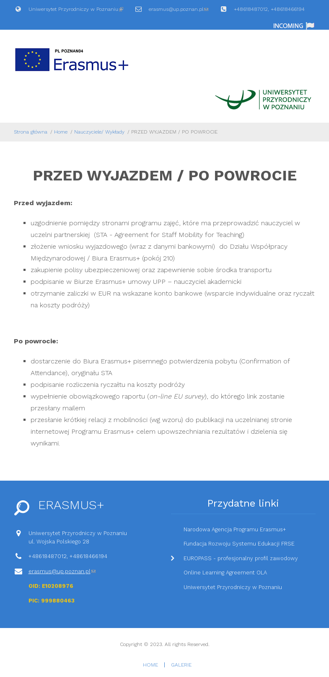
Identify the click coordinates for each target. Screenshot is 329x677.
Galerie (181, 664)
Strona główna (30, 132)
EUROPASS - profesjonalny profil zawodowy (241, 558)
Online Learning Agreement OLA (225, 572)
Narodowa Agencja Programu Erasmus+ (235, 529)
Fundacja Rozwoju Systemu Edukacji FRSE (239, 544)
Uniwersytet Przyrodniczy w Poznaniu (75, 11)
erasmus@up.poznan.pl (178, 11)
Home (60, 132)
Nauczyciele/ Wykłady (99, 132)
